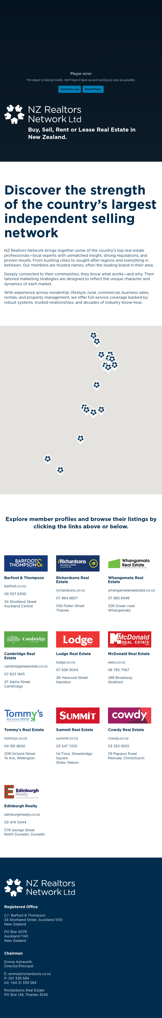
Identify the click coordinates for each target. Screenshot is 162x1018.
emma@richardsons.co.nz (29, 973)
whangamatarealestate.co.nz (131, 590)
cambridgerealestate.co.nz (26, 666)
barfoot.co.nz (15, 586)
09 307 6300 (15, 594)
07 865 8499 (119, 598)
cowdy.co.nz (118, 738)
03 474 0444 (15, 822)
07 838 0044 (67, 670)
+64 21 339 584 (23, 982)
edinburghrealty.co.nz (22, 814)
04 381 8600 (14, 746)
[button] (101, 356)
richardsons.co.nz (70, 590)
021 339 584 (18, 978)
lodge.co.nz (65, 662)
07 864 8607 (67, 598)
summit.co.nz (67, 738)
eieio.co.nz (116, 662)
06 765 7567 (118, 670)
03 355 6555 (118, 746)
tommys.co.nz (15, 738)
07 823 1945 (14, 674)
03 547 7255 (66, 746)
